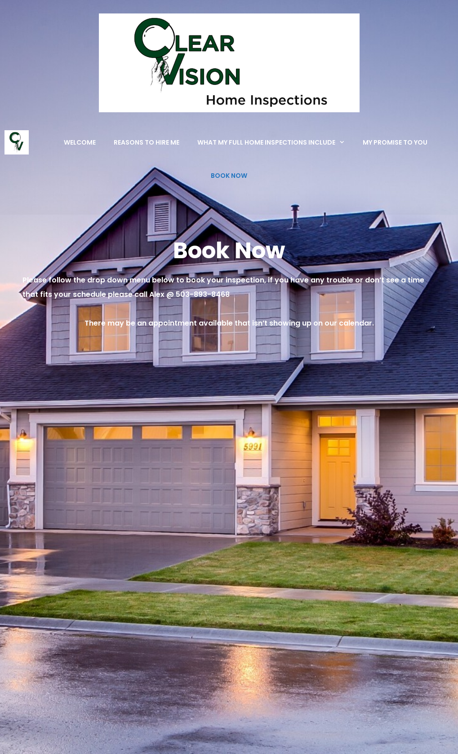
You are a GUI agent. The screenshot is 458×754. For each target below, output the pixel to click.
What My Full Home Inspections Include (275, 142)
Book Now (229, 175)
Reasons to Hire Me (146, 142)
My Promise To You (395, 142)
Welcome (80, 142)
